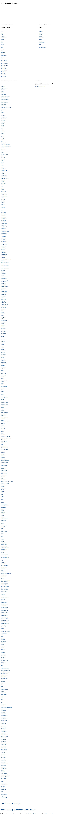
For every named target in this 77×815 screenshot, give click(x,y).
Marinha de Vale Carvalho (6, 438)
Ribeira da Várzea (4, 604)
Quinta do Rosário (4, 589)
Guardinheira (3, 392)
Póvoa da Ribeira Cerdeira (6, 573)
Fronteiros (3, 376)
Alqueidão (3, 113)
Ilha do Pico (3, 71)
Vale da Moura (3, 729)
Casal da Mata (3, 228)
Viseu (2, 58)
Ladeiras (2, 407)
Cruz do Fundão (4, 320)
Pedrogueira (3, 520)
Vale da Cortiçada (4, 718)
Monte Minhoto (4, 475)
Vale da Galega (3, 723)
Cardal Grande (3, 191)
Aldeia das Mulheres (5, 99)
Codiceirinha (3, 299)
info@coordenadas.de (49, 813)
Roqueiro (2, 638)
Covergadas (3, 317)
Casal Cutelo (3, 217)
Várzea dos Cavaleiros (5, 776)
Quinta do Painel (4, 588)
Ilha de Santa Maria (4, 63)
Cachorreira (3, 183)
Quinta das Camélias (5, 586)
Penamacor (41, 41)
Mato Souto (3, 442)
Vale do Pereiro (4, 750)
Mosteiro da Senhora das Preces (7, 481)
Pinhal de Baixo (4, 531)
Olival (2, 497)
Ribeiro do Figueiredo (5, 623)
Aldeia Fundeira (4, 101)
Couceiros (3, 313)
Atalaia (2, 134)
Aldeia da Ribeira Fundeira (6, 97)
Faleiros (2, 342)
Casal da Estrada (4, 223)
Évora (2, 41)
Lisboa (2, 47)
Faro (2, 42)
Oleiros (40, 39)
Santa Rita (3, 649)
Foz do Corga (3, 375)
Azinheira (2, 139)
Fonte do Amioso (4, 363)
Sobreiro (2, 691)
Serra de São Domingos (5, 671)
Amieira (2, 123)
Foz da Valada (3, 373)
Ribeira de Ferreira (4, 607)
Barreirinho (3, 149)
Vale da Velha (3, 733)
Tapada (2, 697)
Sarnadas (2, 663)
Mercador (3, 454)
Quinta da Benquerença (5, 579)
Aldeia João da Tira (4, 102)
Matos (2, 444)
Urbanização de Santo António (6, 707)
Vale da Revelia (4, 731)
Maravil (2, 433)
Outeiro (2, 502)
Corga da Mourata (4, 304)
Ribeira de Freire (4, 609)
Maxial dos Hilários (4, 449)
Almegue (2, 112)
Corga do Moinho (4, 305)
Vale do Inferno (4, 746)
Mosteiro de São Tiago (5, 483)
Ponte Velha (3, 550)
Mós (2, 478)
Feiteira (2, 347)
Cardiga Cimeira (4, 194)
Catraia (2, 275)
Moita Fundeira (4, 470)
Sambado (2, 646)
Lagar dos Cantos (4, 409)
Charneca (2, 289)
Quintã (2, 578)
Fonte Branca (3, 360)
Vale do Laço (3, 747)
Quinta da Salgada (4, 583)
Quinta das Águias (4, 584)
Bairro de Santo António (5, 144)
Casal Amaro (3, 212)
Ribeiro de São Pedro (5, 620)
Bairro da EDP (3, 142)
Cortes (2, 310)
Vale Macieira (3, 760)
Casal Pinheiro (3, 252)
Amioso (2, 126)
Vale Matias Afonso (4, 763)
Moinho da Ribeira (4, 462)
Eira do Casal (3, 331)
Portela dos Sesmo (4, 559)
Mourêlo (2, 489)
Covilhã (40, 34)
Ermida (2, 336)
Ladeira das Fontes (4, 404)
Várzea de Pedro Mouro (5, 775)
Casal (2, 210)
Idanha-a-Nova (41, 37)
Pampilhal (3, 512)
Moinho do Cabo (4, 467)
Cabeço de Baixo (4, 175)
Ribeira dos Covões (4, 610)
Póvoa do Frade (4, 575)
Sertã (40, 44)
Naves (2, 494)
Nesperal (2, 496)
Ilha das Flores (3, 74)
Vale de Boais (3, 741)
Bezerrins (2, 159)
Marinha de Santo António (6, 436)
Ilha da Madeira (4, 60)
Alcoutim (2, 92)
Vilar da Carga (3, 789)
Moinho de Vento (4, 465)
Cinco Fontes (3, 296)
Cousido (2, 315)
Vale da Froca (3, 721)
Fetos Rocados (3, 350)
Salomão (2, 644)
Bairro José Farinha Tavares (6, 146)
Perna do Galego (4, 525)
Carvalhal (2, 204)
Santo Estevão (3, 654)
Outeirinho (3, 500)
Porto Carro (3, 562)
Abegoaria (3, 86)
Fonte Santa (3, 367)
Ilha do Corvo (3, 76)
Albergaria (3, 89)
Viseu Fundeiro (4, 794)
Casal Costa (3, 215)
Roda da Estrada (4, 629)
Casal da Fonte (3, 225)
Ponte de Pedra (4, 544)
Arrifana (2, 130)
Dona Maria (3, 328)
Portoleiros (3, 568)
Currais (2, 326)
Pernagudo (3, 526)
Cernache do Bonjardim (5, 280)
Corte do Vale (3, 309)
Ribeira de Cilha (4, 605)
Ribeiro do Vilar (4, 626)
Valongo (2, 770)
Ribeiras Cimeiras (4, 613)
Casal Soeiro (3, 255)
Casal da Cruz (3, 220)
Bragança (2, 36)
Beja (2, 32)
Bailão (2, 141)
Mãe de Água (3, 426)
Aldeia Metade (3, 104)
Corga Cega (3, 300)
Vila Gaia (2, 787)
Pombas (2, 541)
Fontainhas (3, 359)
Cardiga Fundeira (4, 196)
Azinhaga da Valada (4, 138)
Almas (2, 110)
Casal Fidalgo (3, 247)
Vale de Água (3, 739)
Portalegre (3, 49)
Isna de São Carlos (4, 397)
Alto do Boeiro (3, 118)
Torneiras (2, 700)
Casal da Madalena (4, 226)
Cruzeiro (2, 323)
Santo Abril (3, 652)
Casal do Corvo (4, 239)
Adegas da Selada (4, 88)
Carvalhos (3, 207)
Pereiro (2, 523)
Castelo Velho (3, 273)
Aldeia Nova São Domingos (6, 107)
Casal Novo (3, 251)
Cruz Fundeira (3, 321)
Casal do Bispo (3, 236)
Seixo (2, 665)
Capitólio (2, 189)
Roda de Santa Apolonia (5, 631)
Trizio (2, 702)
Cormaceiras (3, 307)
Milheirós (2, 455)
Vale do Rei (3, 752)
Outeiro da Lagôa (4, 504)
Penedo (2, 521)
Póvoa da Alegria (4, 571)
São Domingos (3, 655)
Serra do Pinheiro (4, 673)
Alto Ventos (3, 120)
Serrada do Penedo (4, 675)
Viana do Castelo (4, 55)
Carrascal (2, 202)
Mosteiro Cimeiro (4, 479)
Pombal (2, 539)
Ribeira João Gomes (4, 612)
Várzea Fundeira (4, 778)
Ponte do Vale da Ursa (5, 547)
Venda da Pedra (4, 779)
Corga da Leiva (3, 302)
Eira (1, 330)
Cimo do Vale (3, 294)
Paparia (2, 513)
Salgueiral (3, 639)
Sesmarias (3, 681)
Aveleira (2, 136)
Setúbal (2, 53)
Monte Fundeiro (4, 473)
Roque (2, 636)
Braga (2, 34)
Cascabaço (3, 260)
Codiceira (2, 297)
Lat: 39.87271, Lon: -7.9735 (40, 86)
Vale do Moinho (4, 749)
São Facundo (3, 657)
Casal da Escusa (4, 221)
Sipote (2, 686)
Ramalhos (3, 592)
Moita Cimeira (3, 468)
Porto (2, 50)
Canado (2, 188)
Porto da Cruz (3, 563)
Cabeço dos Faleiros (4, 178)
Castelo (2, 271)
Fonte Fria (3, 365)
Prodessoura (3, 576)
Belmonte (41, 31)
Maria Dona (3, 434)
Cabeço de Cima (4, 176)
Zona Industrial (4, 797)
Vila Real (2, 57)
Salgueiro (2, 642)
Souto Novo (3, 696)
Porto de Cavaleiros (4, 565)
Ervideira (2, 338)
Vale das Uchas (4, 738)
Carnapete (3, 199)
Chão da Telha (3, 284)
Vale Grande (3, 757)
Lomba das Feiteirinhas (5, 421)
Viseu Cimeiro (3, 792)
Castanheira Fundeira (5, 263)
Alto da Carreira (4, 117)
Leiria (2, 45)
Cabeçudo (3, 180)
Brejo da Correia (4, 170)
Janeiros (2, 399)
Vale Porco (3, 767)
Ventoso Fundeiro (4, 784)
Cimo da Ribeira (4, 292)
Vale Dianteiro (3, 744)
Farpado (2, 344)
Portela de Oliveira (4, 554)
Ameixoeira (3, 122)
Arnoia (2, 128)
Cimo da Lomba (4, 291)
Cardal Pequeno (4, 192)
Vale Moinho (3, 765)
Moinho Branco (4, 459)
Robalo (2, 628)
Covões (2, 318)
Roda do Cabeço (4, 633)
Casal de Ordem (4, 233)
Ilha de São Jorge (4, 70)
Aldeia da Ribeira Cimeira (5, 96)
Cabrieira (2, 181)
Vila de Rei (41, 45)
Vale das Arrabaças (4, 734)
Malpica (2, 431)
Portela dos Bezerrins (5, 557)
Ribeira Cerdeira (4, 602)
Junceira (2, 400)
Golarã (2, 384)
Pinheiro (2, 533)
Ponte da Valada (4, 542)
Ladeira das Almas (4, 402)
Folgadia (2, 357)
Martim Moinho (4, 441)
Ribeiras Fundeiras (4, 615)
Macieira (2, 425)
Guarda (2, 44)
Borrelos (2, 162)
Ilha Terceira (3, 66)
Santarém (3, 52)
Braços (2, 165)
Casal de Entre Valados (5, 231)
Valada (2, 708)
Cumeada (3, 325)
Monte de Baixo (4, 471)
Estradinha (3, 341)
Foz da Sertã (3, 371)
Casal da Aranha (4, 218)
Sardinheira (3, 662)
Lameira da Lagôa (4, 412)
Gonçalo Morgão (4, 386)
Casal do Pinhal (4, 242)
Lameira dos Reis (4, 413)
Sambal (2, 647)
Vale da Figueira (4, 720)
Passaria (2, 515)
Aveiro (2, 31)
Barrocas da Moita (4, 154)
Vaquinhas (3, 771)
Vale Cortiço (3, 713)
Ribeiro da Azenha (4, 617)
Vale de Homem (4, 742)
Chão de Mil (3, 288)
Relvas (2, 600)
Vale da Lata (3, 728)
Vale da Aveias (3, 717)
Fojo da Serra (3, 354)
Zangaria (2, 796)
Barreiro (2, 151)
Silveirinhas (3, 684)
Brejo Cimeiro (3, 168)
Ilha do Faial (3, 73)
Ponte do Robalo (4, 546)
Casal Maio (3, 249)
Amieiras (2, 125)
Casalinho (3, 257)
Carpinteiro (3, 201)
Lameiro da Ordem (4, 417)
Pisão (2, 534)
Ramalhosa (3, 594)
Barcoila (2, 147)
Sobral (2, 688)
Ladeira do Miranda (4, 405)
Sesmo (2, 683)
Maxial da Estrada (4, 447)
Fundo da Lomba (4, 380)
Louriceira (3, 423)
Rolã (2, 634)
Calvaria (2, 184)
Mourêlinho (3, 488)
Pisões (2, 536)
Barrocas (2, 152)
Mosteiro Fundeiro (4, 484)
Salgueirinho (3, 641)
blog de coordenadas (32, 813)
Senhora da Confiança (5, 668)
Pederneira (3, 517)
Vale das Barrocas (4, 736)
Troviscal (2, 705)
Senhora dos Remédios (5, 670)
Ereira (2, 334)
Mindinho (3, 457)
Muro (2, 492)
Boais (2, 160)
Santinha (2, 650)
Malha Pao (3, 428)
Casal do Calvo (3, 238)
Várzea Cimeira (4, 773)
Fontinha (2, 370)
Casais (2, 209)
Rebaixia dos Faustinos (5, 596)
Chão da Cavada (4, 281)
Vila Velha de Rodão (42, 47)
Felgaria (2, 349)
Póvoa (2, 570)
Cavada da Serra (4, 278)
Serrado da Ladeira (4, 678)
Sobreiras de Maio (4, 689)
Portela (2, 552)
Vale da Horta (3, 725)
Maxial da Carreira (4, 446)
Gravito (2, 391)
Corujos (2, 312)
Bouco (2, 163)
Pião (2, 528)
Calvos (2, 186)
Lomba (2, 420)
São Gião (2, 658)
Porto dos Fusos (4, 567)
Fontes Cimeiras (4, 368)
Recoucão (3, 599)
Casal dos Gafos (4, 246)
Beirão (2, 155)
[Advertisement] (38, 14)
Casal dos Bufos (4, 244)
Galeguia (2, 381)
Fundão (40, 36)
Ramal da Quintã (4, 591)
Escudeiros (3, 339)
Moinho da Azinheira (5, 460)
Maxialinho (3, 450)
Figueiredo (3, 352)
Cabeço (2, 173)
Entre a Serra (3, 333)
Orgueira (2, 499)
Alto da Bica (3, 115)
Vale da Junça (3, 726)
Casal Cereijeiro (4, 213)
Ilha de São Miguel (4, 65)
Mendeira (3, 452)
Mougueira (3, 486)
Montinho (3, 476)
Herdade (2, 394)
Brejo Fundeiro (4, 171)
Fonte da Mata (3, 362)
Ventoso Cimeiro (4, 783)
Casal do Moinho (4, 241)
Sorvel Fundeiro (4, 694)
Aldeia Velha (3, 109)
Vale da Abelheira (4, 715)
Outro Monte (3, 507)
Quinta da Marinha (4, 581)
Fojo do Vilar (3, 355)
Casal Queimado (4, 254)
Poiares (2, 538)
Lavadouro (3, 418)
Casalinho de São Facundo (6, 259)
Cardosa (2, 197)
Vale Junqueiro (3, 758)
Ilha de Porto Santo (4, 62)
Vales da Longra (4, 768)
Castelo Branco (4, 37)
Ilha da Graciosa (4, 68)
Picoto (2, 529)
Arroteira (2, 133)
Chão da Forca (3, 283)
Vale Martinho (3, 762)
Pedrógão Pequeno (4, 518)
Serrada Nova (3, 676)
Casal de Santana (4, 234)
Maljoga (2, 430)
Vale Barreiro (3, 710)
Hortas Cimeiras (4, 396)
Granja (2, 389)
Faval (2, 346)
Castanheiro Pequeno (5, 267)
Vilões (2, 791)
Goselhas (2, 388)
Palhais (2, 510)
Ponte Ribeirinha (4, 549)
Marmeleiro (3, 439)
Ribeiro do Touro (4, 625)
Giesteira (2, 383)
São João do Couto (4, 660)
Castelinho (3, 270)
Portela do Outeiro (4, 555)
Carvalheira (3, 205)
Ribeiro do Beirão (4, 621)
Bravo (2, 167)
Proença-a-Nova (42, 42)
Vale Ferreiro (3, 754)
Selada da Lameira (4, 667)
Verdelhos (3, 786)
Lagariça (2, 410)
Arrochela (3, 131)
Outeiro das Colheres (5, 505)
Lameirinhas (3, 415)
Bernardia (3, 157)
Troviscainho (3, 704)
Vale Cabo (3, 712)
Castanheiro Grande (4, 265)
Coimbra (2, 39)
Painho (2, 509)
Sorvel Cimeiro (3, 692)
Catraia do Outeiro (4, 276)
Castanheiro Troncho (5, 268)
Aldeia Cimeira (3, 94)
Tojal (2, 699)
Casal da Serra (3, 230)
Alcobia (2, 91)
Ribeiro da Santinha (4, 618)
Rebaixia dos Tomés (4, 597)
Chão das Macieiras (4, 286)
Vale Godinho (3, 755)
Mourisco (2, 491)
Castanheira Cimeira (5, 262)
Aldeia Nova (3, 105)
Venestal (2, 781)
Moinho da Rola (4, 463)
